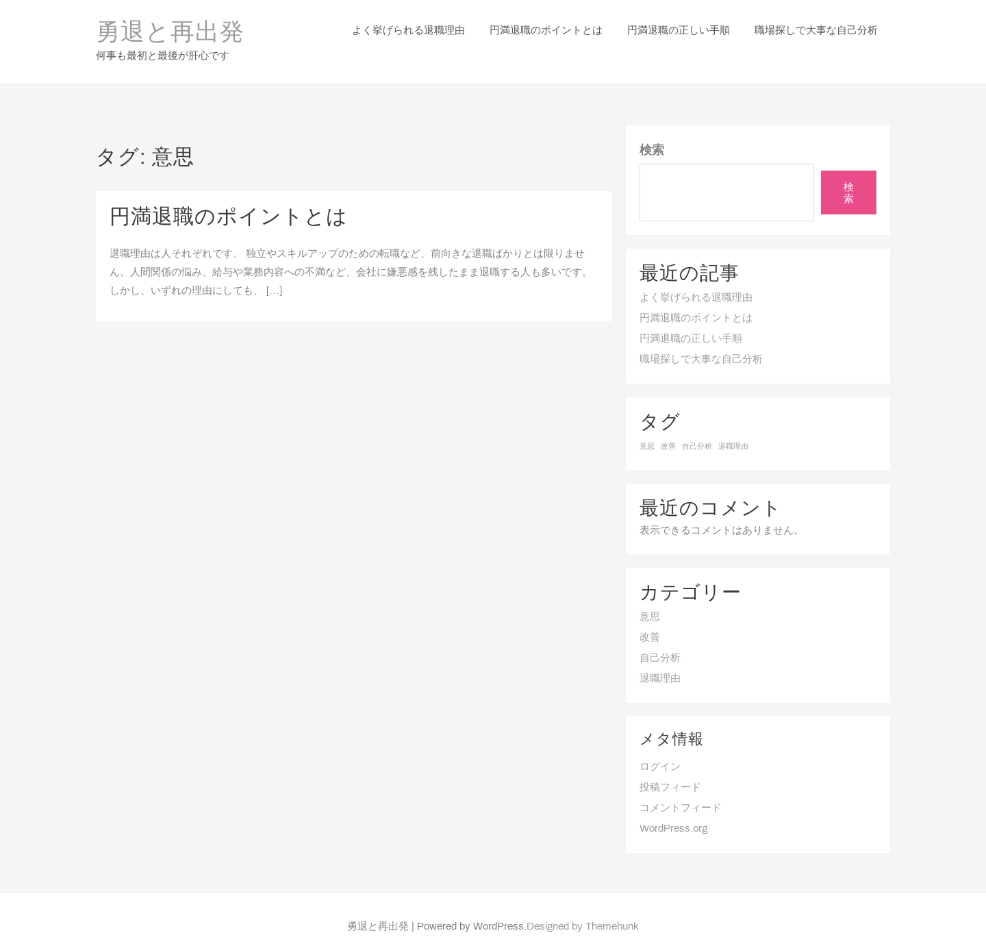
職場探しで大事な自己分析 (701, 342)
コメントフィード (681, 790)
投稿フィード (670, 770)
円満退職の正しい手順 (691, 321)
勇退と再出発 (170, 25)
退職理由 (660, 661)
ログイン (660, 749)
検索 (652, 133)
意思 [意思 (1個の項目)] (647, 428)
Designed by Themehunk (583, 910)
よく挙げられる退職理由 (696, 280)
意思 (650, 599)
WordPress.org (673, 811)
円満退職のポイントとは (229, 200)
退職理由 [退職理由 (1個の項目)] (733, 428)
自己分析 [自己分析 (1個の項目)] (697, 428)
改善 (650, 620)
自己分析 (660, 640)
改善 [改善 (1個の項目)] (668, 428)
